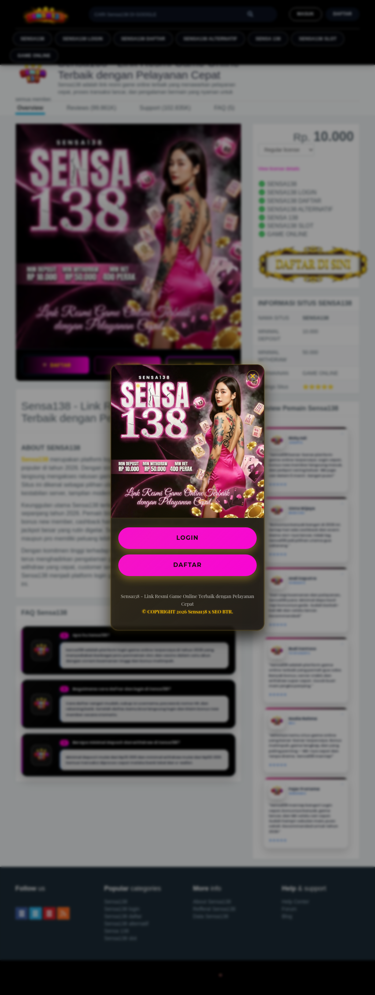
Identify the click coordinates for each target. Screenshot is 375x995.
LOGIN (188, 537)
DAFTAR (187, 564)
